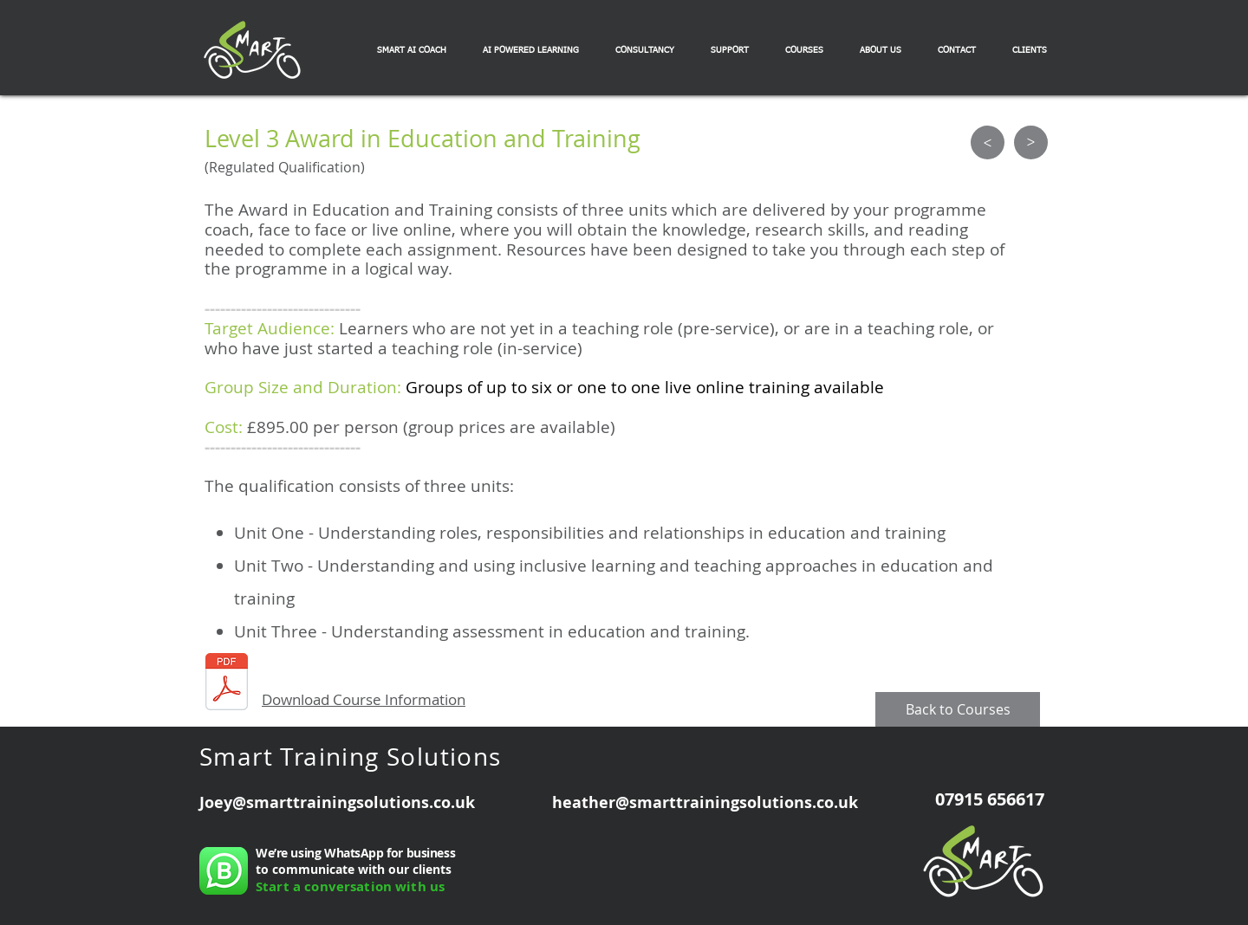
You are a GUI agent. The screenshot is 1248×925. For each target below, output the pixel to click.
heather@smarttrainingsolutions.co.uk (705, 802)
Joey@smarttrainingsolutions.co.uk (337, 802)
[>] (987, 142)
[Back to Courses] (957, 709)
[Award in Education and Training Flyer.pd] (226, 684)
